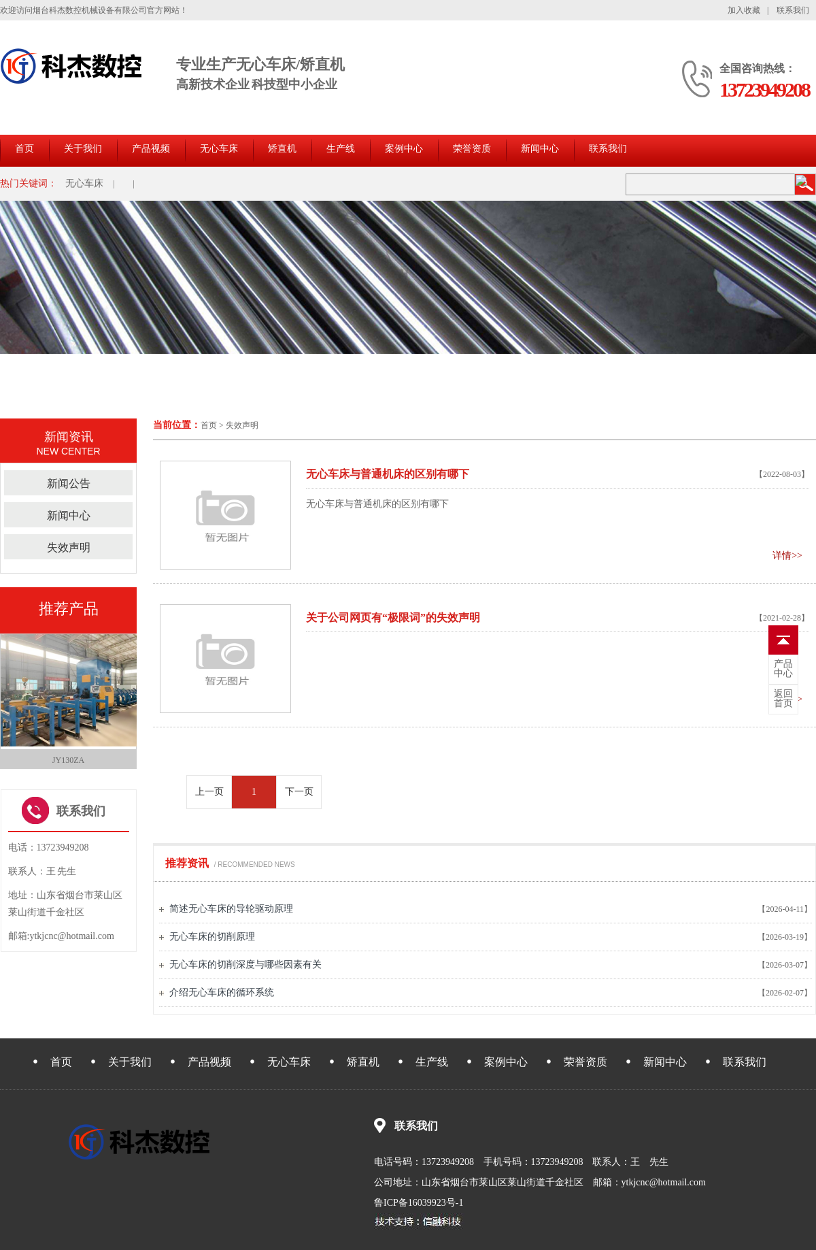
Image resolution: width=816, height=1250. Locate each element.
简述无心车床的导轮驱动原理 (231, 909)
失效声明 (242, 425)
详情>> (787, 555)
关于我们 (83, 149)
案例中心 (404, 149)
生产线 (340, 149)
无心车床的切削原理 (212, 937)
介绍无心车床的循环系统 (221, 992)
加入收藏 (744, 10)
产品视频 (151, 149)
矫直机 (282, 149)
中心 (783, 668)
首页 (24, 149)
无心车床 (219, 149)
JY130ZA (68, 760)
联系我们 (793, 10)
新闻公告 (68, 483)
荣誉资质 (472, 149)
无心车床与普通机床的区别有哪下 (377, 504)
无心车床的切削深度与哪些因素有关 (245, 964)
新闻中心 (540, 149)
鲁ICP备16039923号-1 (418, 1203)
